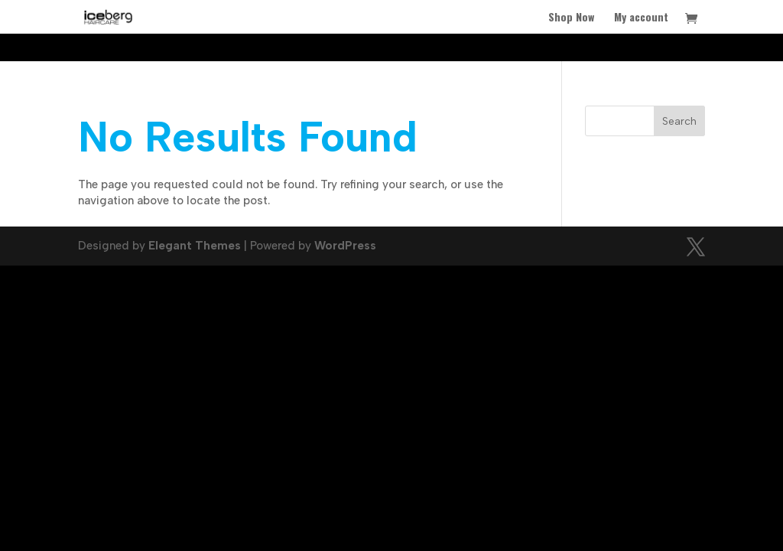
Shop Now (571, 17)
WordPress (345, 246)
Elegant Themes (194, 246)
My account (641, 17)
